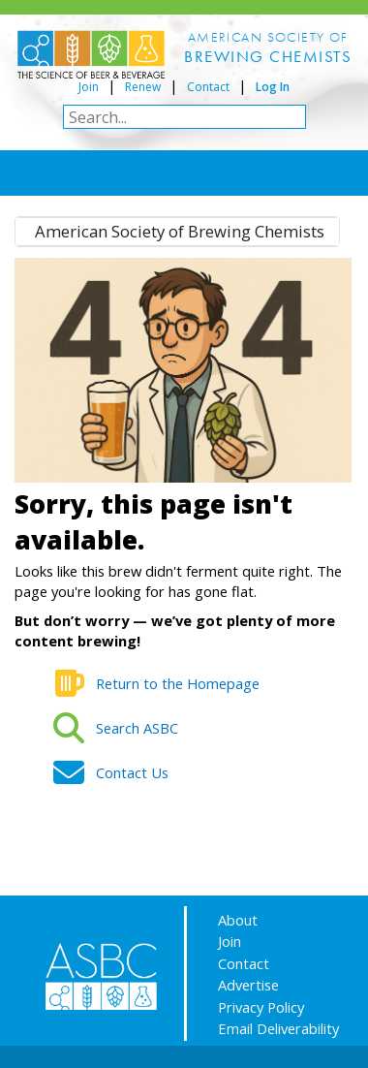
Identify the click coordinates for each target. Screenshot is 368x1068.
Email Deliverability (278, 1028)
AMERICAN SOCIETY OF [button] (268, 37)
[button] (268, 56)
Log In (273, 87)
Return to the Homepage (178, 683)
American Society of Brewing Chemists (179, 231)
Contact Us (132, 772)
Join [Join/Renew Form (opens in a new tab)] (88, 87)
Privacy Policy (261, 1007)
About (238, 919)
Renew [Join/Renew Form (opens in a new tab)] (143, 87)
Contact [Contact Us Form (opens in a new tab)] (208, 87)
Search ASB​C (137, 728)
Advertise (248, 984)
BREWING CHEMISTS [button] (268, 56)
